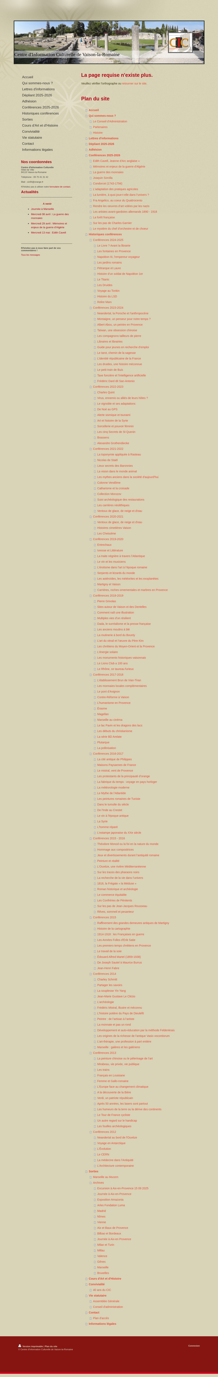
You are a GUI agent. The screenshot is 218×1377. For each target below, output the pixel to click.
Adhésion (95, 149)
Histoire (97, 132)
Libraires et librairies (109, 341)
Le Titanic (103, 279)
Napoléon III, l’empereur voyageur (118, 256)
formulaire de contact (59, 186)
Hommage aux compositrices (115, 849)
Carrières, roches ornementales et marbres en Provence (132, 590)
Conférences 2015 (104, 917)
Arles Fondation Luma (111, 1205)
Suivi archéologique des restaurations (120, 499)
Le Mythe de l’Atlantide (111, 793)
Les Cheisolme (106, 533)
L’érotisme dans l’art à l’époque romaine (122, 567)
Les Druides (104, 285)
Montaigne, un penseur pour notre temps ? (124, 319)
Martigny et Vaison (108, 584)
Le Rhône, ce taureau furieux (115, 669)
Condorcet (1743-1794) (107, 183)
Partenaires (100, 127)
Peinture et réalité (108, 860)
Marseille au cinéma (109, 719)
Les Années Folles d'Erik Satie (116, 940)
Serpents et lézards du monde (116, 573)
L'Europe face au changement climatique (122, 1086)
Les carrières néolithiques (113, 505)
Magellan (103, 714)
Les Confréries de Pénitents (114, 900)
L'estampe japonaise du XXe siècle (119, 832)
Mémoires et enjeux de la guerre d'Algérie (119, 166)
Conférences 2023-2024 (108, 307)
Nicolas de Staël (107, 460)
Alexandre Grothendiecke (113, 443)
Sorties (93, 1171)
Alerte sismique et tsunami (113, 415)
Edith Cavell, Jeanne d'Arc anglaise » (116, 160)
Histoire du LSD (107, 296)
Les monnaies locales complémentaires (122, 685)
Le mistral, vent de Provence (115, 770)
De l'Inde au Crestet (109, 810)
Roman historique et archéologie (117, 889)
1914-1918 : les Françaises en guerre (120, 934)
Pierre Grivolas (106, 601)
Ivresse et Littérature (110, 550)
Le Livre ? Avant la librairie (113, 245)
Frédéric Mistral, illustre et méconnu (119, 1007)
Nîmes (101, 1216)
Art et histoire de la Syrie (112, 420)
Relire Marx (104, 302)
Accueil (94, 110)
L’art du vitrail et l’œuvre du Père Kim (120, 640)
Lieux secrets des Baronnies (115, 465)
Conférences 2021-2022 (108, 448)
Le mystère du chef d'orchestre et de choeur (120, 228)
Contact (94, 1312)
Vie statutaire (97, 1295)
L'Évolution (104, 1148)
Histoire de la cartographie (113, 928)
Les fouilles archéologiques (114, 1126)
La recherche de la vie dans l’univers (120, 877)
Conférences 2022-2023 (108, 386)
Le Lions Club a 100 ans (112, 663)
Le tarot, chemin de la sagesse (116, 352)
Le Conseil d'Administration (110, 121)
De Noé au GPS (107, 409)
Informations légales (102, 1323)
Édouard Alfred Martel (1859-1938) (119, 956)
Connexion (194, 1346)
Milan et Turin (105, 1244)
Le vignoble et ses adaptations (116, 403)
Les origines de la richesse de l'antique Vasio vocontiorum (133, 1035)
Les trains (103, 1069)
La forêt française (104, 217)
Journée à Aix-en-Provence (114, 1194)
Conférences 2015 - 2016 (109, 838)
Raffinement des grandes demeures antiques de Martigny (133, 923)
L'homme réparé (107, 827)
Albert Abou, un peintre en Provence (120, 324)
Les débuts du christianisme (114, 731)
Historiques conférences (105, 234)
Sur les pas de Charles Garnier (112, 223)
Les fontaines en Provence (114, 251)
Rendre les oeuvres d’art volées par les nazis (121, 206)
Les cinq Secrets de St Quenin (116, 431)
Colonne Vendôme (108, 482)
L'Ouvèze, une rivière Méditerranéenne (121, 866)
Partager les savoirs (109, 985)
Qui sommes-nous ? (102, 115)
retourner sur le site (134, 83)
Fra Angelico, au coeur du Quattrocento (117, 200)
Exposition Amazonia (110, 1199)
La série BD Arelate (109, 736)
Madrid (101, 1210)
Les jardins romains (109, 262)
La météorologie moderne (113, 787)
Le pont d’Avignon (108, 691)
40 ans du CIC (102, 1290)
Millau (101, 1250)
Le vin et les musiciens (111, 561)
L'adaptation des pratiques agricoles (115, 189)
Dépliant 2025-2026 (101, 144)
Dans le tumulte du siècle (113, 804)
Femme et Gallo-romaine (112, 1081)
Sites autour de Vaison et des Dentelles (121, 606)
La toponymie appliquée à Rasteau (119, 454)
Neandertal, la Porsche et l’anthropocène (122, 313)
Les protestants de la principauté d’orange (123, 776)
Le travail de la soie (109, 951)
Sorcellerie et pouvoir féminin (115, 426)
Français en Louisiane (111, 1075)
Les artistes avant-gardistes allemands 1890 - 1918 (125, 211)
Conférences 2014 (104, 973)
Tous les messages (30, 255)
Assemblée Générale (106, 1301)
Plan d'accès (101, 1318)
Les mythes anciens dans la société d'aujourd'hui (127, 477)
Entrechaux (104, 544)
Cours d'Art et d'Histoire (105, 1278)
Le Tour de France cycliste (113, 1115)
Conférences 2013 (104, 1052)
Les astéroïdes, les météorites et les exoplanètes (128, 578)
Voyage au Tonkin (108, 290)
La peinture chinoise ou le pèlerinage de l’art (125, 1058)
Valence (102, 1256)
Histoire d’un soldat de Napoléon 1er (120, 273)
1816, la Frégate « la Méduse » (116, 883)
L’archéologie (105, 1002)
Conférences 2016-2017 (108, 753)
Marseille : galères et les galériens (118, 1047)
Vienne (101, 1222)
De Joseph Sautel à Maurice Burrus (119, 962)
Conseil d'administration (108, 1306)
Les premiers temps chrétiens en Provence (124, 945)
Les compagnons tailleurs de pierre (119, 335)
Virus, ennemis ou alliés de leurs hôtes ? (122, 398)
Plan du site (51, 1346)
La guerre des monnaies (108, 172)
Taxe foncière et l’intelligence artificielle (121, 375)
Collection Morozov (109, 494)
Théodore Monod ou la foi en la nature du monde (128, 844)
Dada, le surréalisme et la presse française (124, 623)
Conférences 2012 (104, 1131)
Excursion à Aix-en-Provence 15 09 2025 (122, 1188)
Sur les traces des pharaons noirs (118, 872)
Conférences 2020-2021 (108, 516)
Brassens (103, 437)
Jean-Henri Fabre (108, 968)
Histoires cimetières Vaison (114, 527)
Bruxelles (103, 1273)
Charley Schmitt (107, 979)
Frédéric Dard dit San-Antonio (116, 381)
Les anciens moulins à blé (113, 629)
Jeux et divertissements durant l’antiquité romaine (128, 855)
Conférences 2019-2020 (108, 539)
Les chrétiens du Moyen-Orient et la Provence (126, 646)
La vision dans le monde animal (117, 471)
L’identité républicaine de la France (119, 358)
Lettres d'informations (103, 138)
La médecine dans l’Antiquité (115, 1160)
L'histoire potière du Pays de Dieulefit (120, 1013)
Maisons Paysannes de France (116, 765)
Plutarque (103, 742)
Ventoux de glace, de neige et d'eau (119, 510)
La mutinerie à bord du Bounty (116, 635)
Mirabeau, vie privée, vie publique (118, 1064)
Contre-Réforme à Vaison (113, 697)
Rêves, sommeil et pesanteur (115, 911)
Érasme (102, 708)
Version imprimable (31, 1346)
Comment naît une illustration (115, 612)
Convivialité (97, 1284)
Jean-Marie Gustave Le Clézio (116, 996)
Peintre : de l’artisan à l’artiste (115, 1019)
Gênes (101, 1261)
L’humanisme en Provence (113, 702)
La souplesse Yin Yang (111, 990)
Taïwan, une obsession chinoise (117, 330)
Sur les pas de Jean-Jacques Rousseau (122, 906)
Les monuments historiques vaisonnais (121, 657)
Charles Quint (106, 392)
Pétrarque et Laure (109, 268)
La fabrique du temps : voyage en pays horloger (127, 781)
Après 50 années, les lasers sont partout (122, 1103)
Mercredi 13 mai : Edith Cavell (48, 232)
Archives (98, 1182)
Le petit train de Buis (110, 369)
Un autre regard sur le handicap (117, 1120)
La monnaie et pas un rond (114, 1024)
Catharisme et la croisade (113, 488)
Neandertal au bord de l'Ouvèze (117, 1137)
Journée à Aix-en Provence (114, 1239)
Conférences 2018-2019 (108, 595)
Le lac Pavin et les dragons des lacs (119, 725)
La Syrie (102, 821)
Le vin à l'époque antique (112, 815)
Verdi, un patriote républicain (115, 1098)
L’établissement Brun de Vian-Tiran (119, 680)
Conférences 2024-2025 (108, 240)
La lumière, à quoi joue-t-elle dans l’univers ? (121, 194)
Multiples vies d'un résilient (114, 618)
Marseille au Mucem (105, 1177)
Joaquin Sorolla (103, 177)
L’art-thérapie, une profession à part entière (124, 1041)
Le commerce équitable (112, 894)
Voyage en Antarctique (111, 1143)
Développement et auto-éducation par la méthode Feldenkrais (136, 1030)
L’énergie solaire (107, 652)
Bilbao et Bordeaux (109, 1233)
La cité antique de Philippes (114, 759)
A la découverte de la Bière (114, 1092)
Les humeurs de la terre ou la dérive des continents (129, 1109)
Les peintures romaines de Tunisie (118, 798)
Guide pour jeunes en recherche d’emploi (123, 347)
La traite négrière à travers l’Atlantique (121, 556)
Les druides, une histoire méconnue (119, 364)
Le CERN (103, 1154)
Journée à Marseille (42, 208)
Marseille (102, 1267)
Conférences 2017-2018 (108, 674)
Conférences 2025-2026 (104, 155)
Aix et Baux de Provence (112, 1227)
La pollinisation (106, 748)
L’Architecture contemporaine (115, 1165)
